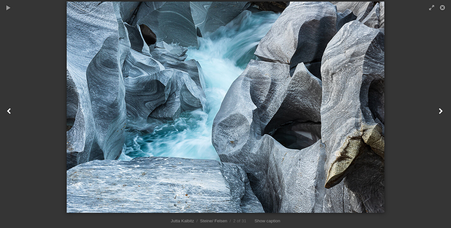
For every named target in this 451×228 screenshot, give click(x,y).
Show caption (267, 220)
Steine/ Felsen (213, 220)
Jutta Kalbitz (182, 220)
